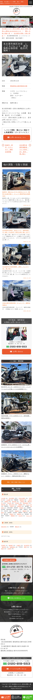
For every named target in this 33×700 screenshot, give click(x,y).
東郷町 (20, 504)
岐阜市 (4, 547)
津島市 (11, 514)
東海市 (19, 506)
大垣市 (9, 548)
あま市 (21, 515)
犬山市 (9, 503)
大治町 (9, 500)
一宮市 (30, 500)
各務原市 (12, 547)
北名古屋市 (22, 498)
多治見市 (26, 545)
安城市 (17, 511)
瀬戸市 (3, 504)
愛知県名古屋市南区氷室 (18, 86)
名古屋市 (11, 498)
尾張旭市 (25, 503)
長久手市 (12, 504)
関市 (25, 547)
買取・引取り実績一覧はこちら (16, 482)
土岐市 (19, 545)
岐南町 (11, 545)
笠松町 (3, 545)
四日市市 (3, 526)
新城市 (13, 515)
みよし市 (29, 504)
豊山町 (14, 501)
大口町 (3, 498)
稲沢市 (22, 500)
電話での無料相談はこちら (16, 616)
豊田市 (25, 511)
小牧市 (22, 501)
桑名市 (17, 526)
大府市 (12, 506)
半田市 (21, 507)
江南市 (17, 503)
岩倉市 (7, 501)
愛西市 (19, 514)
